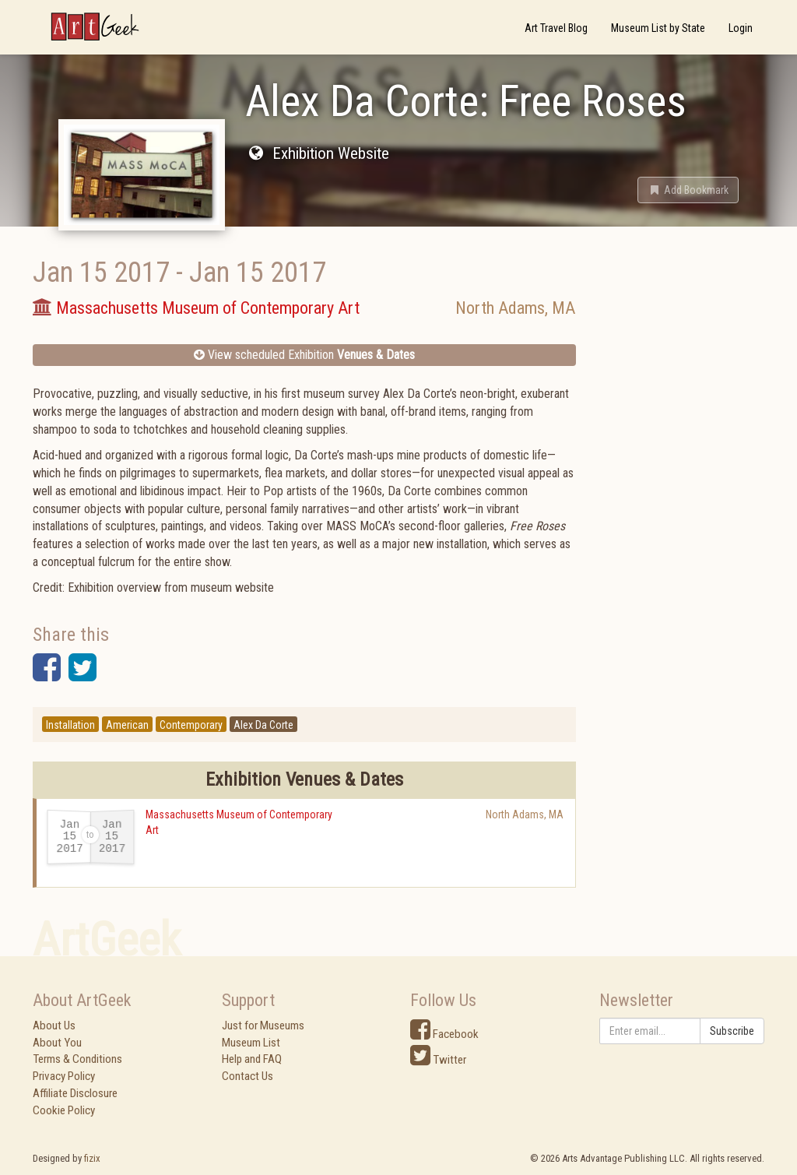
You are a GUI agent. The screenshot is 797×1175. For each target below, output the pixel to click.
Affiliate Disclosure (75, 1093)
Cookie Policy (64, 1110)
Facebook (444, 1034)
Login (741, 28)
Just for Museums (263, 1025)
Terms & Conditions (77, 1059)
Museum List (251, 1043)
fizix (92, 1158)
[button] (688, 190)
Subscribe (732, 1031)
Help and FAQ (252, 1059)
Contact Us (247, 1076)
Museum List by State (658, 28)
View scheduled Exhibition (304, 354)
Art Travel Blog (556, 28)
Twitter (438, 1060)
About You (57, 1043)
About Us (54, 1025)
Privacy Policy (64, 1076)
